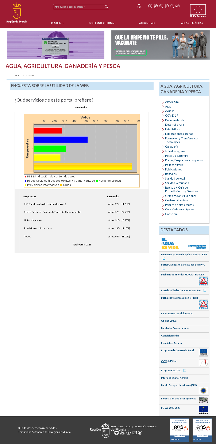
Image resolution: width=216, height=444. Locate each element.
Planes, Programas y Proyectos (184, 160)
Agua (168, 106)
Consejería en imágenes (179, 209)
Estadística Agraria (171, 343)
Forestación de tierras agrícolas (178, 398)
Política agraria (174, 164)
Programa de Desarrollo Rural (177, 350)
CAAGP (30, 75)
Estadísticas (172, 129)
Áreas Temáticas (192, 23)
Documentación (175, 120)
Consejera (171, 214)
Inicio (17, 75)
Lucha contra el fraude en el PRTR (179, 297)
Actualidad (147, 23)
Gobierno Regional (102, 23)
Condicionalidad (170, 335)
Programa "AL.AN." (174, 370)
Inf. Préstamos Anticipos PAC (177, 313)
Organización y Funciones (180, 195)
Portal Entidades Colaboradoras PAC (184, 290)
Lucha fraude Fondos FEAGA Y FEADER (182, 274)
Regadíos (171, 174)
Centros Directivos (176, 200)
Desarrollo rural (175, 124)
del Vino (169, 361)
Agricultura (172, 102)
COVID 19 (171, 115)
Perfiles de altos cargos (179, 205)
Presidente (57, 23)
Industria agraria (175, 151)
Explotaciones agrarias (179, 133)
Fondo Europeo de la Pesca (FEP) (179, 385)
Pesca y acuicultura (176, 155)
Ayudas (169, 111)
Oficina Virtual (169, 320)
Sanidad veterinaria (177, 183)
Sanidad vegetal (175, 178)
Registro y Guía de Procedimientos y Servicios (181, 189)
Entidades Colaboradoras (175, 328)
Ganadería (171, 146)
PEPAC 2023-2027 (170, 407)
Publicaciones (173, 169)
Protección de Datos (145, 426)
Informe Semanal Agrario (174, 377)
